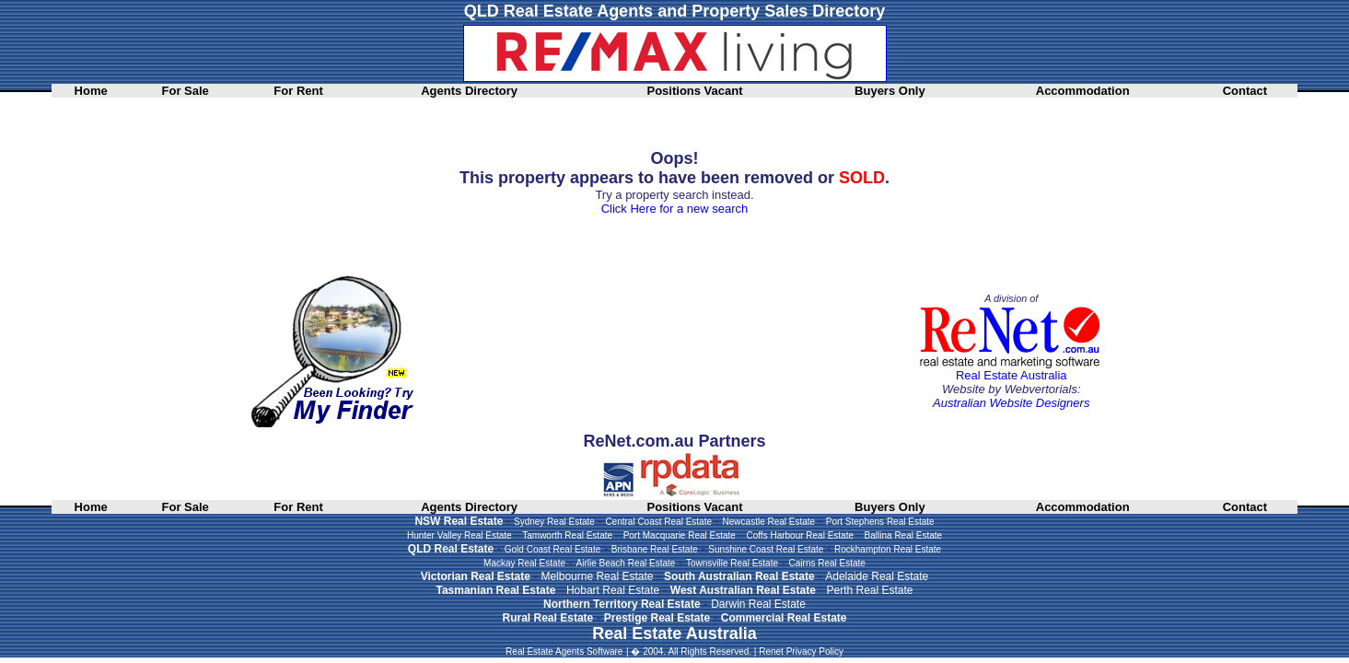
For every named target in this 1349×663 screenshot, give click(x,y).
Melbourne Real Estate (597, 576)
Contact (1245, 91)
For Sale (185, 91)
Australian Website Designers (1011, 403)
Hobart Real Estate (612, 590)
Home (91, 91)
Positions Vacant (694, 91)
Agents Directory (469, 91)
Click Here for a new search (675, 208)
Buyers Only (890, 91)
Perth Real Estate (869, 590)
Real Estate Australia (1011, 375)
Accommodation (1083, 91)
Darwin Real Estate (758, 604)
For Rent (297, 91)
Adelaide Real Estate (876, 576)
